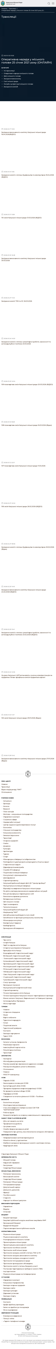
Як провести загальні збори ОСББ (16, 1091)
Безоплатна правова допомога (15, 896)
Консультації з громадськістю (15, 875)
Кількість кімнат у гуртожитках (15, 1140)
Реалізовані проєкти (11, 1045)
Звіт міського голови (11, 902)
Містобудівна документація (14, 1061)
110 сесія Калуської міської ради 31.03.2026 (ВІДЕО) (21, 218)
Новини (4, 784)
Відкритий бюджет (10, 1226)
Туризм (6, 854)
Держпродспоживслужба (13, 867)
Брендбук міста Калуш (12, 950)
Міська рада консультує (12, 920)
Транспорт (7, 838)
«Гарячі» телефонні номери (14, 1321)
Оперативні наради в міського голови (19, 73)
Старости (7, 1198)
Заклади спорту (9, 1296)
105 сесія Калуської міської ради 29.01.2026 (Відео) (21, 718)
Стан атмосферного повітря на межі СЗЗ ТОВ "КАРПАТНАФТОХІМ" (21, 1109)
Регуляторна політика (12, 1050)
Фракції (6, 1192)
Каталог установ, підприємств (15, 1042)
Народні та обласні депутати (14, 1200)
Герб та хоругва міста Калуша (14, 945)
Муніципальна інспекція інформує (16, 886)
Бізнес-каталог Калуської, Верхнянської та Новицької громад (27, 998)
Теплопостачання (10, 907)
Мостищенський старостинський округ (18, 966)
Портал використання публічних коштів (19, 1228)
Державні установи (11, 1293)
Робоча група (8, 1112)
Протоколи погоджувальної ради (16, 1261)
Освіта (5, 843)
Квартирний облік (10, 1146)
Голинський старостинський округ (17, 958)
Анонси (6, 806)
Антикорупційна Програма (14, 1001)
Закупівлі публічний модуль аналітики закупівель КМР (24, 1220)
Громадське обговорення (13, 928)
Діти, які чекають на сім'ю (13, 1121)
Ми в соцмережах (10, 1310)
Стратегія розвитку (10, 880)
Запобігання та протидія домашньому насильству (23, 918)
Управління (7, 1206)
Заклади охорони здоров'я (14, 1285)
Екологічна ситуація (11, 1102)
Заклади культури (10, 1291)
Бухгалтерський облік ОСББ (14, 1086)
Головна (4, 8)
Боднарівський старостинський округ (18, 953)
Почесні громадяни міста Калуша (16, 993)
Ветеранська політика (12, 899)
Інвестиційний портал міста (14, 1047)
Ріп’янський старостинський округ (16, 969)
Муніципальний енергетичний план (17, 988)
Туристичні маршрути (12, 1020)
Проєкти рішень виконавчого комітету (18, 1245)
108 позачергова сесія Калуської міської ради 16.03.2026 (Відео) (26, 425)
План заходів (8, 812)
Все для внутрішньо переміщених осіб (18, 894)
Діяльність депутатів (11, 1190)
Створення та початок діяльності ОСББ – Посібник (23, 1096)
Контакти (7, 1031)
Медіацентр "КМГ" (10, 912)
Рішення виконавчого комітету (15, 1237)
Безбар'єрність (9, 926)
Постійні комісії (9, 1195)
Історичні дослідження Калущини (16, 948)
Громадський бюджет (12, 1223)
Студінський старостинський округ (17, 977)
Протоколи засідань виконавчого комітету (20, 1256)
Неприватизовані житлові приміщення (18, 1138)
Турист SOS (7, 1036)
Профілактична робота (12, 1124)
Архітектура (8, 851)
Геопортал (7, 1059)
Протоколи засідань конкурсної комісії (18, 1258)
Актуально (7, 801)
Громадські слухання (11, 985)
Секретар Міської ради (12, 1168)
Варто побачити (9, 1017)
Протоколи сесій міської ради (15, 1250)
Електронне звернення (12, 1316)
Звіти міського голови (12, 76)
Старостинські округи (11, 865)
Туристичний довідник (12, 1028)
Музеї (5, 1015)
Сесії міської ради (11, 81)
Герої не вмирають (10, 904)
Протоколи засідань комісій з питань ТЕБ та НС (22, 1253)
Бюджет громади (10, 1218)
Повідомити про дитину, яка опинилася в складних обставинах (28, 1132)
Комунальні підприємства (13, 1283)
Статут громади (9, 982)
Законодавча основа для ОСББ (15, 1083)
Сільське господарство (12, 830)
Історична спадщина (11, 1012)
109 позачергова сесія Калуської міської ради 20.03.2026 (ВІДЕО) (27, 384)
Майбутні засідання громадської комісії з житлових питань (26, 1143)
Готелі (5, 1023)
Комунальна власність (12, 833)
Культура (6, 849)
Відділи (6, 1209)
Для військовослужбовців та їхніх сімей (18, 915)
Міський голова (9, 1160)
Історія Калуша (9, 943)
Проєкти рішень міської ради (15, 1242)
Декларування (9, 878)
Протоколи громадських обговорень (18, 1263)
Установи (7, 1212)
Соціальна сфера (10, 819)
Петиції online (8, 1318)
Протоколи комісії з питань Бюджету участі (20, 1266)
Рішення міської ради (12, 1234)
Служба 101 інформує (11, 870)
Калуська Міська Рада (14, 3)
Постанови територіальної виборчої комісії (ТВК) (23, 1269)
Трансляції (12, 8)
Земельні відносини (11, 835)
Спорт (5, 857)
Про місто (7, 940)
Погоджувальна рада (11, 1185)
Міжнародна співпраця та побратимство (19, 859)
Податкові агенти (10, 1025)
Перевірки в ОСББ (10, 1094)
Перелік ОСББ (9, 1081)
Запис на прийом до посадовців (16, 1307)
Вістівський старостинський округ (16, 956)
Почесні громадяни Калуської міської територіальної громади (28, 996)
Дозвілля (6, 846)
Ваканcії (6, 809)
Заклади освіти (9, 1288)
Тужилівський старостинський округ (17, 980)
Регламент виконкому (12, 1174)
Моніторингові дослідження (14, 1105)
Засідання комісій (11, 87)
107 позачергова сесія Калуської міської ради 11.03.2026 (23, 466)
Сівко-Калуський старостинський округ (18, 974)
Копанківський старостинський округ (18, 961)
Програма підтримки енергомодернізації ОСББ (22, 1088)
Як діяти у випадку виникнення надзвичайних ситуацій (25, 891)
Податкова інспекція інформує (15, 873)
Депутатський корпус (11, 1187)
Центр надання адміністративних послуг (19, 825)
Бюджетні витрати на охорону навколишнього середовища (27, 1115)
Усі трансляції (9, 71)
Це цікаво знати (9, 1126)
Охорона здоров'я (10, 841)
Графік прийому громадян (13, 1305)
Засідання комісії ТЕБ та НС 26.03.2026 (16, 301)
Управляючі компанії (11, 817)
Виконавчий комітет (11, 1177)
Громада (6, 804)
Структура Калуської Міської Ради (15, 1154)
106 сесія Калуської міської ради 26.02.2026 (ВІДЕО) (21, 506)
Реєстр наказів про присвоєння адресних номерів (23, 1064)
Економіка (7, 827)
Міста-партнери (9, 1004)
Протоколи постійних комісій (14, 1248)
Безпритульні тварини (12, 923)
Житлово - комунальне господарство (18, 814)
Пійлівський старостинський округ (17, 972)
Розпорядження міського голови (16, 1240)
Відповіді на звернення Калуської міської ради (22, 888)
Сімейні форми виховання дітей (16, 1129)
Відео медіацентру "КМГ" (11, 789)
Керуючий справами (11, 1163)
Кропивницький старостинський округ (18, 964)
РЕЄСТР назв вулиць (11, 1075)
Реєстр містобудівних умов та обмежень (19, 1067)
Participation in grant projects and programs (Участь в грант (26, 862)
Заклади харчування (11, 1033)
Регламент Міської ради (13, 1182)
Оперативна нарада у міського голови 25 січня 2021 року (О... (22, 10)
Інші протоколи (9, 1271)
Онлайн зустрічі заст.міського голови (18, 84)
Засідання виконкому (12, 79)
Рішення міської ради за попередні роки (19, 1274)
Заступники (7, 1165)
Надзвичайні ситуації (11, 822)
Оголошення (6, 792)
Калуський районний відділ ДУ (15, 910)
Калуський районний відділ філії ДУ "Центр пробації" (24, 883)
